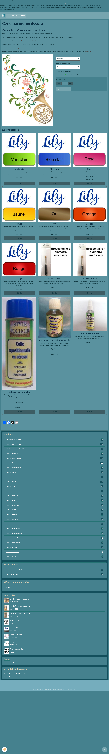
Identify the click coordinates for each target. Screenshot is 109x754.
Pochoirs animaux (54, 482)
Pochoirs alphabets (54, 453)
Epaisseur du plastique (63, 63)
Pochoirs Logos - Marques (54, 444)
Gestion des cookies (71, 689)
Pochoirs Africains (54, 514)
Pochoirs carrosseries (54, 552)
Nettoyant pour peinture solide (54, 340)
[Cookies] (4, 749)
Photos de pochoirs (54, 574)
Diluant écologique (89, 333)
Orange (89, 224)
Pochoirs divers (54, 463)
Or (54, 224)
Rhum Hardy (14, 620)
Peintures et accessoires (54, 439)
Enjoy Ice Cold (15, 642)
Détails (19, 183)
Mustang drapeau (16, 635)
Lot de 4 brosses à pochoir (20, 613)
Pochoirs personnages (54, 528)
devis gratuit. (89, 51)
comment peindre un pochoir (21, 48)
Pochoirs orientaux (54, 496)
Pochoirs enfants (54, 500)
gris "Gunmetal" (15, 628)
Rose (89, 169)
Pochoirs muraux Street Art (54, 477)
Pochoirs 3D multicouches (54, 533)
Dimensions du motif (62, 55)
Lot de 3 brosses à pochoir (20, 606)
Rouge (19, 278)
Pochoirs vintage (54, 472)
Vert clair (19, 169)
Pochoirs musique (54, 491)
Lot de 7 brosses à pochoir (20, 599)
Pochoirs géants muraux (54, 467)
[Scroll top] (104, 749)
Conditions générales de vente (54, 689)
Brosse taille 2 (54, 278)
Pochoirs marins (54, 510)
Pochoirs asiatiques (54, 519)
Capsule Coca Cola (17, 649)
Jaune (19, 224)
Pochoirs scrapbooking (54, 538)
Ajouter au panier (64, 89)
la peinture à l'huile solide (29, 41)
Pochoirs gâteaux (54, 547)
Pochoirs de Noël (54, 556)
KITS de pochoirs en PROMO (54, 449)
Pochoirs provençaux (54, 505)
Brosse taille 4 (90, 278)
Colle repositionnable (19, 392)
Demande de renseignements (14, 673)
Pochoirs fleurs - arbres (54, 458)
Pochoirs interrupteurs (54, 542)
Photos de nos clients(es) (54, 570)
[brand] (14, 16)
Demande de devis (10, 677)
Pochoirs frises (54, 486)
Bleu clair (54, 169)
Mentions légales (37, 689)
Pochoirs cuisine (54, 524)
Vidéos (8, 587)
